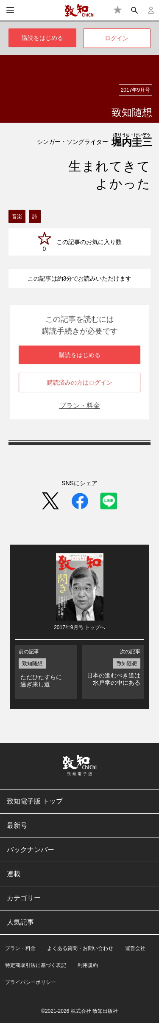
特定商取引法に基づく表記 (35, 965)
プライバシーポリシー (30, 982)
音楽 (17, 216)
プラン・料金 (79, 405)
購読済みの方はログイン (79, 382)
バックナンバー (30, 849)
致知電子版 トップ (35, 801)
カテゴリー (24, 898)
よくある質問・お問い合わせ (80, 948)
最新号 (17, 825)
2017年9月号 (135, 90)
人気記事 (20, 922)
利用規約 (88, 965)
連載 (13, 873)
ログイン (116, 38)
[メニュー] (10, 10)
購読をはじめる (42, 37)
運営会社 (135, 948)
